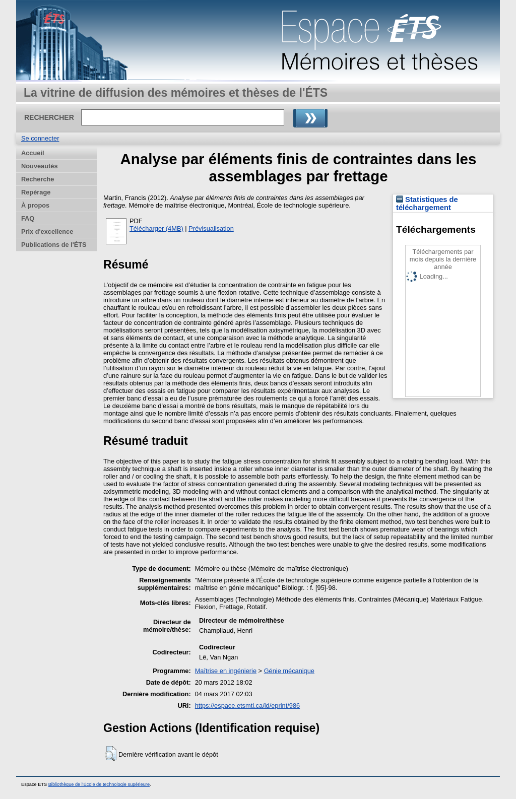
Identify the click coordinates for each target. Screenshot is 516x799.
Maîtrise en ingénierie (225, 671)
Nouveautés (39, 166)
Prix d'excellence (47, 231)
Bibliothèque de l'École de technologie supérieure (99, 784)
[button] (110, 753)
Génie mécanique (289, 671)
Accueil (32, 153)
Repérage (35, 192)
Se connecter (40, 138)
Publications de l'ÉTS (54, 244)
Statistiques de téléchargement (427, 203)
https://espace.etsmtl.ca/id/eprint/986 (247, 705)
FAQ (27, 218)
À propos (35, 205)
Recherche (37, 179)
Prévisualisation (211, 228)
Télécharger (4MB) (156, 228)
